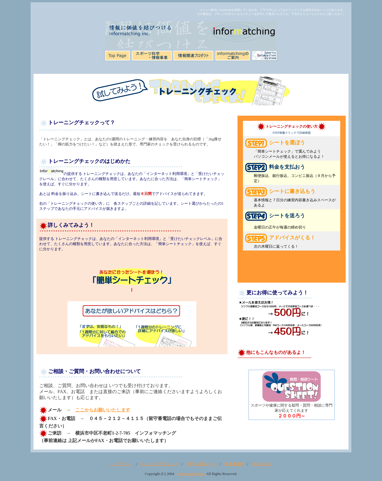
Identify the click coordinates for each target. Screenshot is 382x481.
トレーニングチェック (159, 464)
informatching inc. (191, 474)
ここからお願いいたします (102, 409)
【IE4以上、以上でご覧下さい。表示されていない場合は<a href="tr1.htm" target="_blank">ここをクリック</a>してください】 (132, 304)
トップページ (121, 464)
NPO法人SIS (262, 464)
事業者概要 (234, 464)
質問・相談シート (201, 464)
